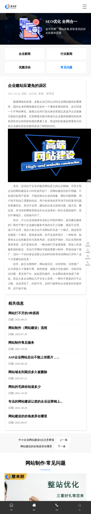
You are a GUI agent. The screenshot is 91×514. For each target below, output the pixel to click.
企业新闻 (24, 53)
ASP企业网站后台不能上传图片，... (33, 357)
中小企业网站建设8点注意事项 (45, 440)
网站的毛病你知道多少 (24, 387)
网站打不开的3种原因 (23, 313)
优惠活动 (24, 67)
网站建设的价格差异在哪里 (27, 416)
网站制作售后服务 (21, 342)
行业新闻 (66, 53)
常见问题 (66, 67)
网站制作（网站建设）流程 (27, 328)
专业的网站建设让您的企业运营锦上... (35, 401)
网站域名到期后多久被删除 (27, 372)
